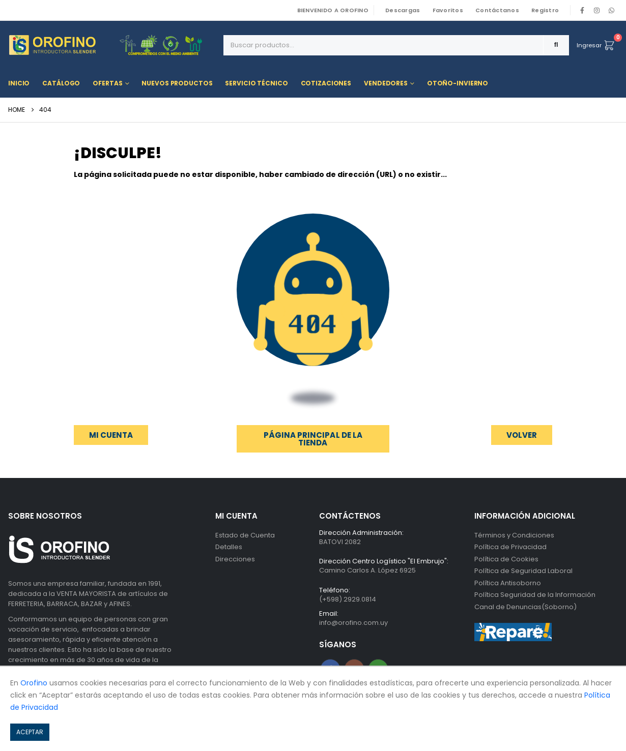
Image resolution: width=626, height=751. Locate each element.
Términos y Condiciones (514, 535)
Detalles (228, 547)
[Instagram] (597, 10)
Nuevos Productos (176, 83)
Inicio (19, 83)
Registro (545, 10)
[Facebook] (582, 10)
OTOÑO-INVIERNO (457, 83)
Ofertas (107, 83)
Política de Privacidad (510, 547)
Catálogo (61, 83)
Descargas (402, 10)
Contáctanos (497, 10)
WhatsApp (611, 10)
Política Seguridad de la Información (534, 596)
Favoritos (448, 10)
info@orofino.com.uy (353, 623)
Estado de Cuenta (245, 535)
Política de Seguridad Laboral (523, 572)
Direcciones (235, 559)
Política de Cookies (506, 559)
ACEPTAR (29, 732)
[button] (521, 435)
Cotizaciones (326, 83)
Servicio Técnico (256, 83)
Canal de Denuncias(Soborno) (525, 608)
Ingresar (589, 45)
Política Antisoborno (507, 584)
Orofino (33, 683)
